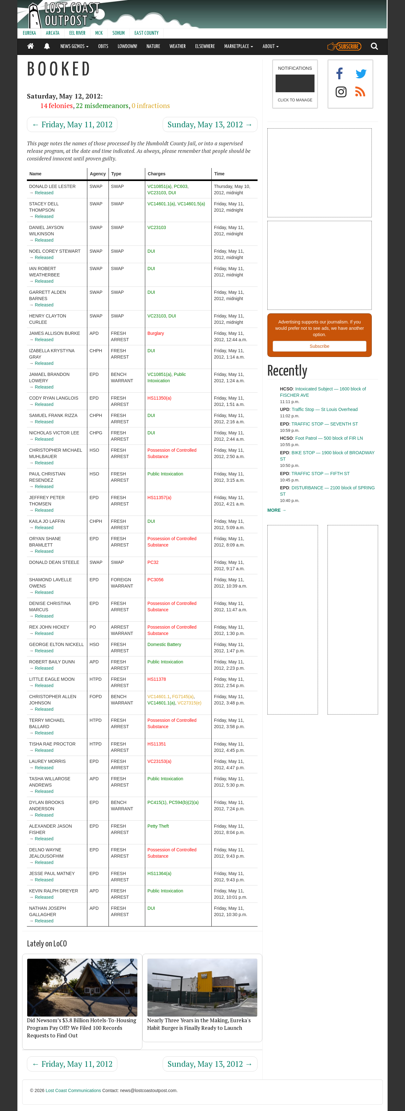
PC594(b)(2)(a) (184, 802)
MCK (99, 33)
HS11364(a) (159, 873)
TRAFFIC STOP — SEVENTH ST (324, 423)
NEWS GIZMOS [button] (74, 46)
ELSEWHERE (205, 46)
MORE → (276, 510)
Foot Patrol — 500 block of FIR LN (329, 438)
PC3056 (155, 579)
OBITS (103, 46)
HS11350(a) (159, 398)
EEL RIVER (77, 33)
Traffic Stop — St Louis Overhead (325, 409)
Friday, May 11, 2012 (72, 124)
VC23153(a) (159, 761)
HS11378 (156, 679)
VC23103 (156, 192)
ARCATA (52, 33)
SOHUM (118, 33)
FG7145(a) (183, 696)
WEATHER (178, 46)
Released (44, 192)
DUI (172, 192)
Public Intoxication (165, 473)
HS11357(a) (159, 497)
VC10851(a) (159, 186)
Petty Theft (158, 826)
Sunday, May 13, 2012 (210, 124)
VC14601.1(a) (161, 203)
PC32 (153, 562)
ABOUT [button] (271, 46)
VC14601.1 (158, 696)
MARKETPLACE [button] (238, 46)
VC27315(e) (190, 702)
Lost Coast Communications (73, 1090)
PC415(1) (156, 802)
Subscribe (319, 346)
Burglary (155, 333)
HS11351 (156, 743)
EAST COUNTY (146, 33)
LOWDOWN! (127, 46)
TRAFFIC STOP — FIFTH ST (320, 473)
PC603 (180, 186)
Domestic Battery (164, 644)
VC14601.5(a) (191, 203)
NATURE (153, 46)
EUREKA (29, 33)
